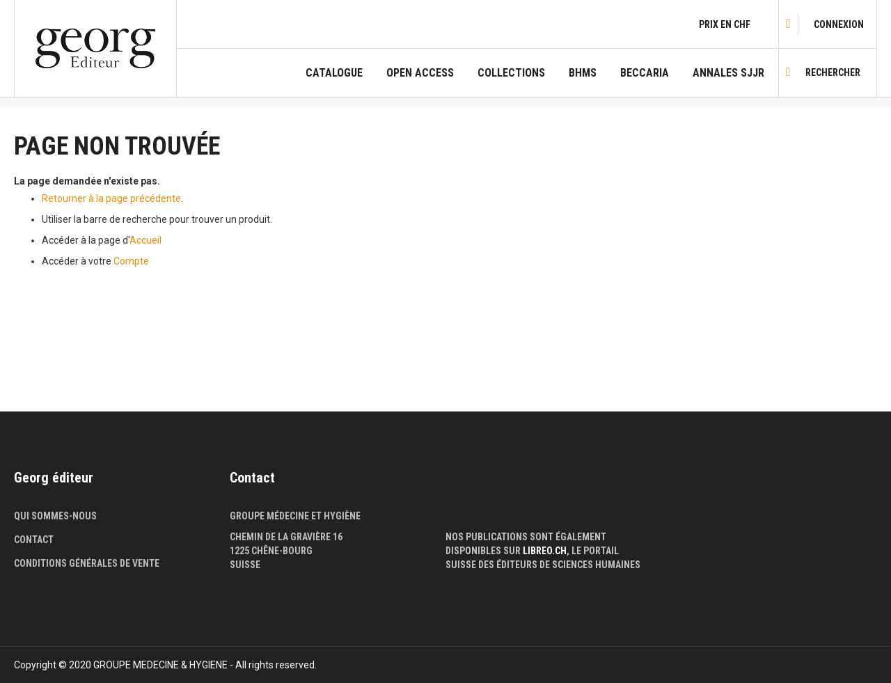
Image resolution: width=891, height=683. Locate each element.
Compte (131, 261)
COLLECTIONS (511, 73)
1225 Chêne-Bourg (271, 550)
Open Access (420, 73)
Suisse (245, 564)
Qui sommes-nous (55, 515)
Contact (34, 539)
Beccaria (644, 73)
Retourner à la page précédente (111, 198)
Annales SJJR (728, 73)
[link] (839, 24)
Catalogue (334, 73)
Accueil (145, 240)
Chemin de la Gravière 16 (286, 536)
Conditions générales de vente (86, 563)
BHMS (583, 73)
